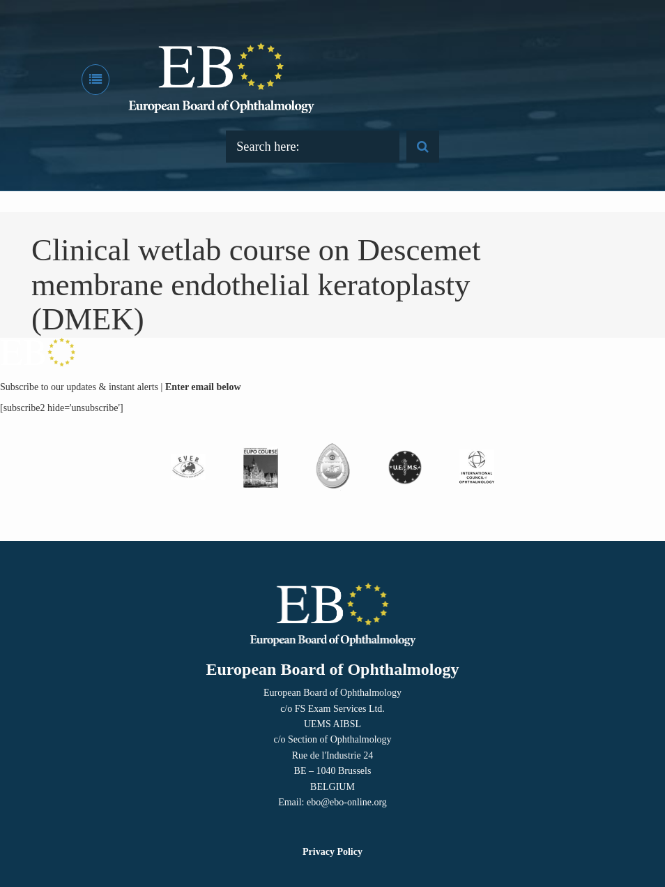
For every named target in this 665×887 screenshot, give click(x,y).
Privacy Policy (332, 852)
